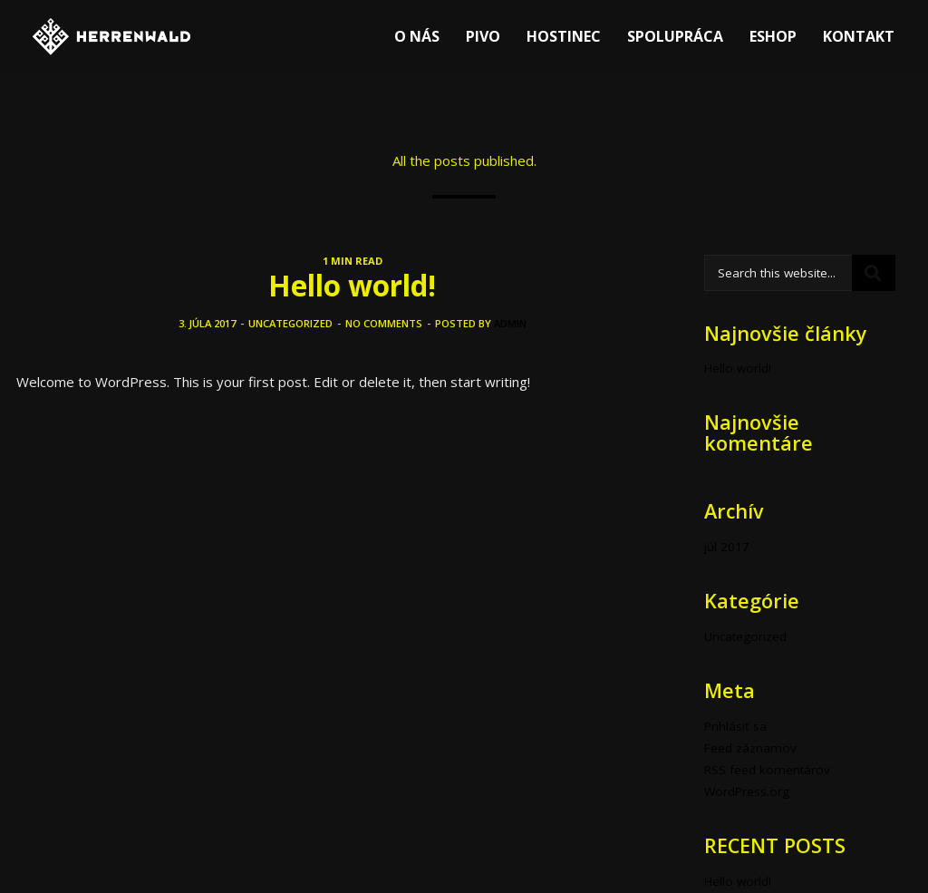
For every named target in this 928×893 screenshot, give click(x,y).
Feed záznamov (750, 748)
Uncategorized (290, 323)
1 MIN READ (352, 260)
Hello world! (352, 285)
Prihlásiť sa (735, 726)
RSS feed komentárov (767, 770)
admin (510, 323)
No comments (383, 323)
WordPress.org (746, 791)
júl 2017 (726, 547)
